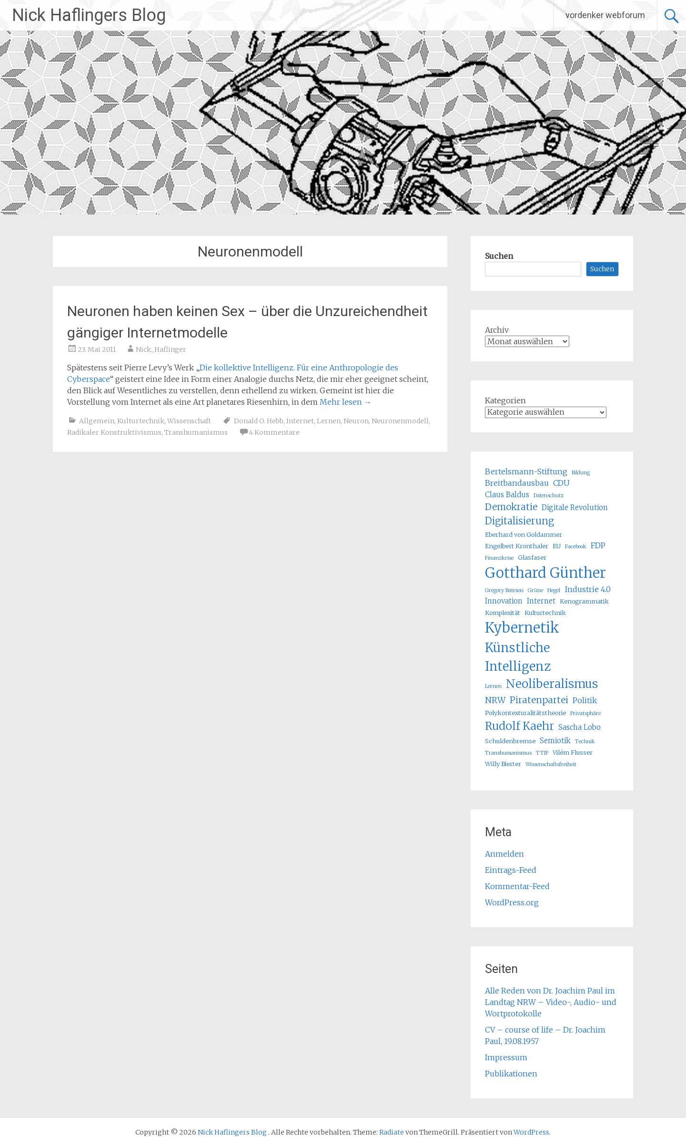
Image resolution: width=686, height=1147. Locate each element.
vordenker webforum (605, 15)
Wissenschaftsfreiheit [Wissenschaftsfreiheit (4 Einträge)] (550, 764)
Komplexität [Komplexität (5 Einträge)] (502, 613)
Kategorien (505, 400)
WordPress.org (512, 902)
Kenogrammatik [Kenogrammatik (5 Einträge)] (584, 601)
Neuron (356, 421)
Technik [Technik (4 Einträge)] (585, 741)
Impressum (506, 1057)
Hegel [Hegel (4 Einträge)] (553, 590)
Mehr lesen (346, 402)
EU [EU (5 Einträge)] (557, 546)
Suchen (499, 256)
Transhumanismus (196, 432)
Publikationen (511, 1073)
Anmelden (504, 854)
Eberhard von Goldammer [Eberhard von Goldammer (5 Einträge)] (523, 535)
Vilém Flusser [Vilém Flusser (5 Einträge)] (573, 752)
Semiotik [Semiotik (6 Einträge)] (555, 740)
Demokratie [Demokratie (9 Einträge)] (511, 506)
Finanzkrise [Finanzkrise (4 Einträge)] (499, 558)
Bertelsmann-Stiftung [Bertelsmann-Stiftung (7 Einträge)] (526, 471)
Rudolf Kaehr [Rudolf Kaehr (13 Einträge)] (519, 726)
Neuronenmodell (400, 421)
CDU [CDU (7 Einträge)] (561, 483)
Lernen (329, 421)
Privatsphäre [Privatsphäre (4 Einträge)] (585, 713)
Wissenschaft (189, 421)
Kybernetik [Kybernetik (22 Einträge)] (522, 627)
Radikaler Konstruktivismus (114, 432)
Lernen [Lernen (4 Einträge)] (493, 686)
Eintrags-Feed (510, 870)
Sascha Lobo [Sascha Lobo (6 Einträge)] (579, 727)
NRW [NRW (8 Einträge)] (495, 700)
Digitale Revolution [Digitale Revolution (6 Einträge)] (575, 507)
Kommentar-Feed (517, 886)
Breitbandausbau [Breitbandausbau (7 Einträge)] (517, 483)
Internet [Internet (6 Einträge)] (541, 600)
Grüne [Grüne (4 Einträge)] (535, 590)
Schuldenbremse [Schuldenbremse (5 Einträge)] (510, 741)
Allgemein (96, 421)
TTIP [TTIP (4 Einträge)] (542, 753)
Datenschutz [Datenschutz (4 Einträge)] (549, 495)
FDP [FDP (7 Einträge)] (598, 545)
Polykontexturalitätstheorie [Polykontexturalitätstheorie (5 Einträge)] (525, 713)
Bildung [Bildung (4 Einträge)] (581, 473)
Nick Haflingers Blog (89, 15)
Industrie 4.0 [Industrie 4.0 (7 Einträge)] (588, 589)
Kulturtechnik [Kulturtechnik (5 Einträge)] (545, 613)
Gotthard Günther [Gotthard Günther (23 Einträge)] (545, 573)
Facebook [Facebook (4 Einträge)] (575, 546)
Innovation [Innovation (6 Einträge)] (504, 600)
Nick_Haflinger (161, 349)
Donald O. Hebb (258, 421)
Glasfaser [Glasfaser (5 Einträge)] (532, 557)
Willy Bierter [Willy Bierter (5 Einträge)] (503, 764)
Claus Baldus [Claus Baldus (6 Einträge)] (507, 494)
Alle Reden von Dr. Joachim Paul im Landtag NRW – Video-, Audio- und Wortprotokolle (550, 1002)
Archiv (497, 330)
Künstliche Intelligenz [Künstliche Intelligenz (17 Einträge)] (518, 657)
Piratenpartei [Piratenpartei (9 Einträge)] (539, 700)
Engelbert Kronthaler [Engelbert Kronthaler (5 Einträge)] (516, 546)
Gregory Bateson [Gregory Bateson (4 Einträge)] (504, 590)
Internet (300, 421)
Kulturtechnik (140, 421)
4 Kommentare (274, 432)
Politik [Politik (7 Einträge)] (585, 700)
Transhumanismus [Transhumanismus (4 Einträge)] (508, 753)
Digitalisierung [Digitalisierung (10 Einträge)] (519, 521)
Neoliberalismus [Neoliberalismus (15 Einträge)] (552, 683)
